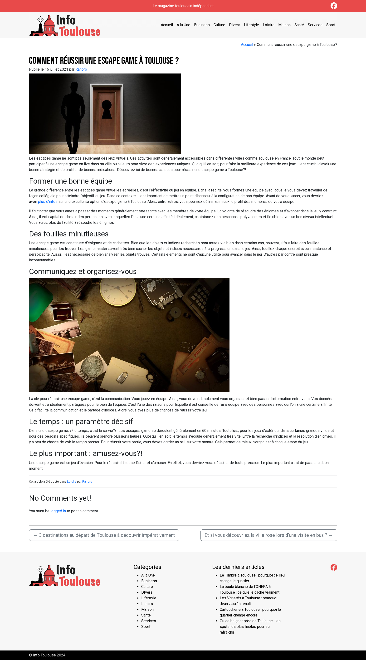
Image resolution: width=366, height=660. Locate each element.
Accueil (167, 25)
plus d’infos (48, 201)
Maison (284, 25)
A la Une (183, 25)
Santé (299, 25)
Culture (219, 25)
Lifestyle (251, 25)
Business (202, 25)
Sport (330, 25)
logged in (58, 511)
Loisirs (268, 25)
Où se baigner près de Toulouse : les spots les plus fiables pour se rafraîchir (250, 627)
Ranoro (81, 69)
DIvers (234, 25)
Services (315, 25)
